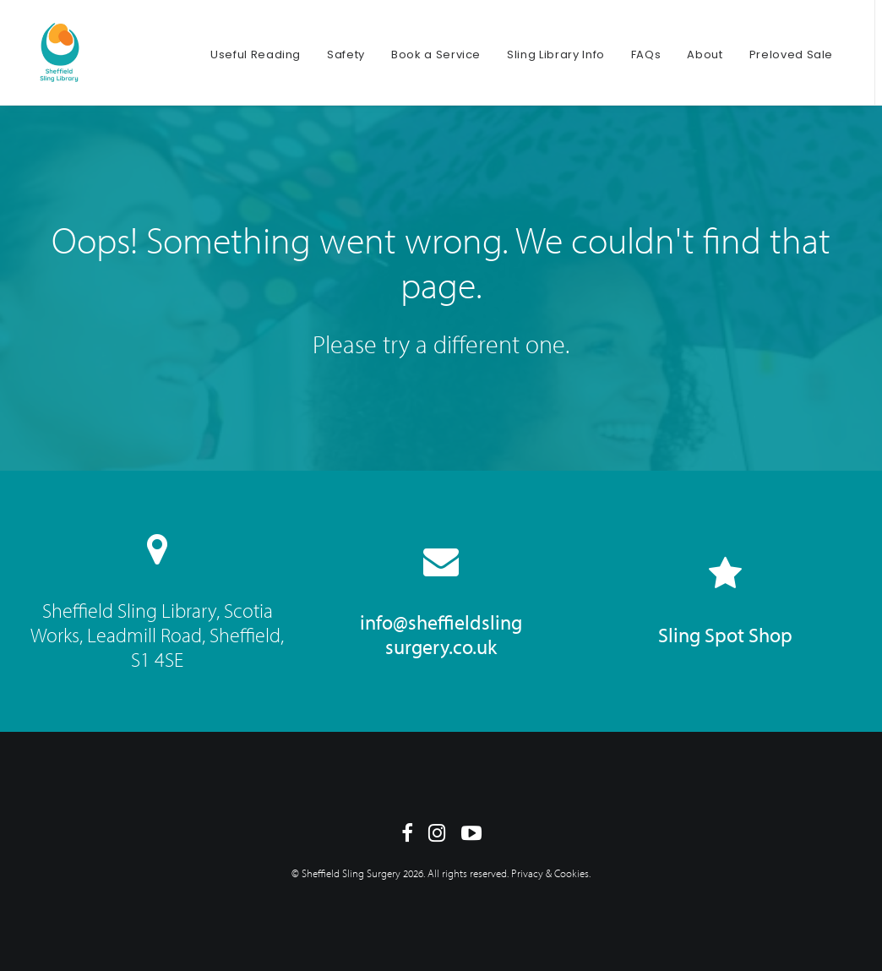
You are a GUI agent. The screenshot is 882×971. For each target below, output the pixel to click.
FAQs (646, 54)
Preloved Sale (791, 54)
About (704, 54)
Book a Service (436, 54)
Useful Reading (255, 54)
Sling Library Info (556, 54)
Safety (346, 54)
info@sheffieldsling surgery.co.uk (441, 634)
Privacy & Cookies (550, 873)
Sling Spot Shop (725, 634)
